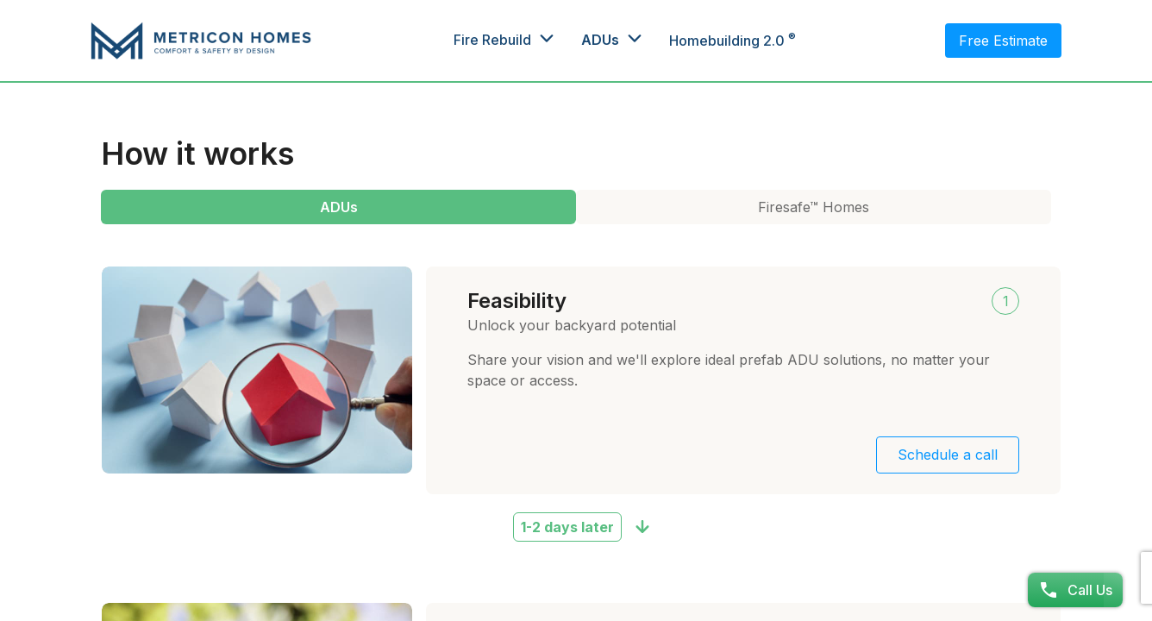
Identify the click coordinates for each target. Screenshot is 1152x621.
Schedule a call (948, 454)
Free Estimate (1003, 40)
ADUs (600, 39)
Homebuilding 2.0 (732, 39)
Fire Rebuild (492, 39)
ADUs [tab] (339, 207)
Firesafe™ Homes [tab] (813, 207)
